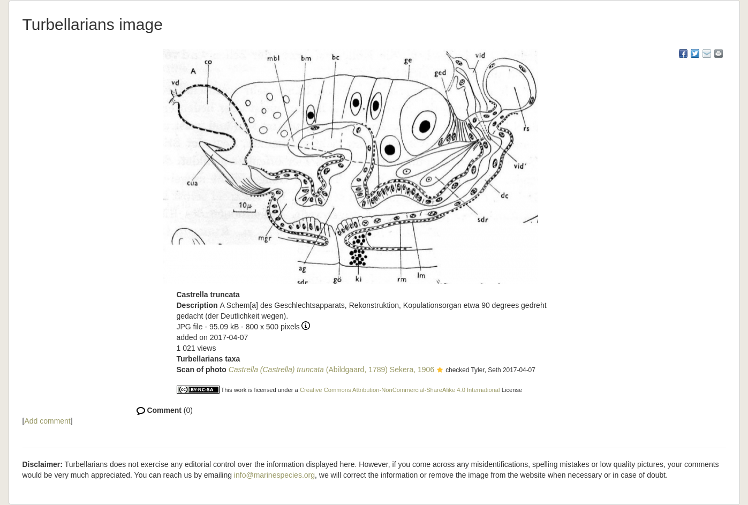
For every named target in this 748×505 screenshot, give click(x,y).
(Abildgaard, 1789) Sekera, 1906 (331, 369)
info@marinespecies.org (274, 475)
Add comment (47, 421)
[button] (439, 370)
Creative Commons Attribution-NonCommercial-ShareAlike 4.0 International (400, 390)
